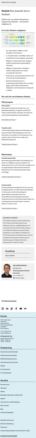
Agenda (2, 398)
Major (7, 172)
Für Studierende (5, 369)
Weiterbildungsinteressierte (8, 359)
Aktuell (2, 391)
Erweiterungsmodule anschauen (12, 177)
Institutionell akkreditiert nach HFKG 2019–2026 (15, 430)
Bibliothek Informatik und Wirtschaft (11, 395)
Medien (2, 366)
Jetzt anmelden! (10, 255)
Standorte (3, 388)
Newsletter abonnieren (7, 420)
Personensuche (4, 384)
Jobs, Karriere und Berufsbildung (10, 402)
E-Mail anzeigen (19, 278)
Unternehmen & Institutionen (9, 362)
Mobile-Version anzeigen (9, 2)
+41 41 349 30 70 (5, 331)
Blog (1, 409)
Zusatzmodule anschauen (10, 208)
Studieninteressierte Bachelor (9, 352)
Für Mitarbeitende (5, 373)
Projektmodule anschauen (10, 144)
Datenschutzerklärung (7, 423)
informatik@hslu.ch (5, 333)
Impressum (3, 427)
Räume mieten (4, 405)
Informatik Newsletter (6, 412)
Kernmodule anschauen (9, 120)
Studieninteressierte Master (8, 355)
